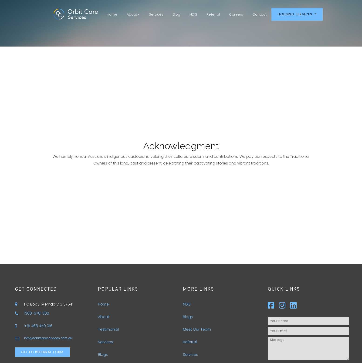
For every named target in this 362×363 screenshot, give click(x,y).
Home (112, 14)
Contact (259, 14)
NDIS (193, 14)
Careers (236, 14)
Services (156, 14)
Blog (176, 14)
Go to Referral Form (42, 352)
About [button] (132, 14)
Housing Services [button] (296, 14)
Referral (213, 14)
